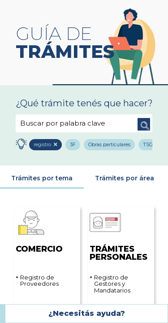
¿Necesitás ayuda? (86, 313)
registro (43, 145)
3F (74, 145)
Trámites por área (124, 179)
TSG (150, 145)
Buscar (143, 123)
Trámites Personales (118, 234)
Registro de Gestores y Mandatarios (112, 284)
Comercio (39, 230)
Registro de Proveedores (39, 281)
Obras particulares (111, 145)
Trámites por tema (42, 179)
